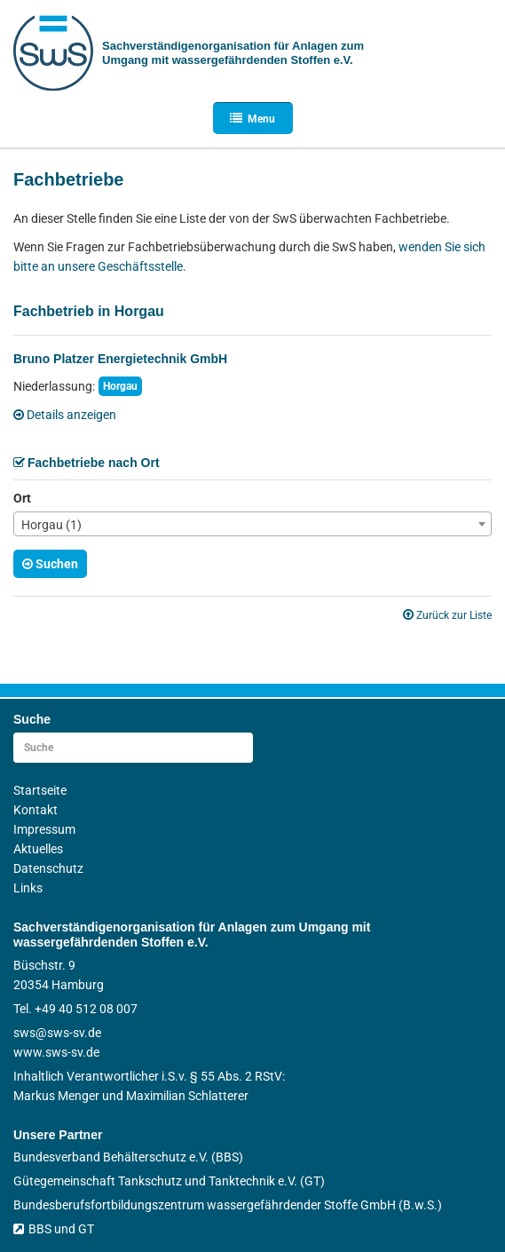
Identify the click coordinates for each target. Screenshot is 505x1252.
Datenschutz (48, 868)
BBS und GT (53, 1229)
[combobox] (252, 523)
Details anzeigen (64, 415)
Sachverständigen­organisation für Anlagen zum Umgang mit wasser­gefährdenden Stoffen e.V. (233, 53)
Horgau (120, 386)
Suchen (50, 564)
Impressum (44, 829)
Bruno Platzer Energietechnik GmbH (120, 359)
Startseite (40, 790)
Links (28, 888)
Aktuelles (38, 849)
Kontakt (35, 810)
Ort (22, 498)
